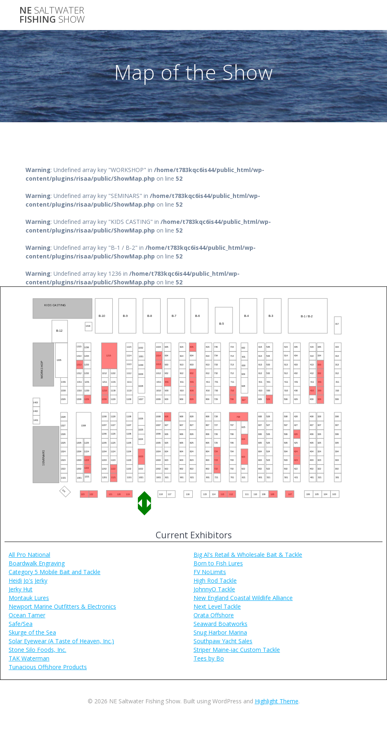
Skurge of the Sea (32, 632)
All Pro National (29, 554)
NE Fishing (52, 15)
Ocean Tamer (27, 615)
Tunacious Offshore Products (48, 667)
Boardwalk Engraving (37, 563)
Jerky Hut (21, 589)
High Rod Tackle (215, 580)
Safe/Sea (21, 624)
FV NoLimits (210, 572)
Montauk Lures (29, 598)
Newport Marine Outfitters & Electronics (62, 606)
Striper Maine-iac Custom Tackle (237, 650)
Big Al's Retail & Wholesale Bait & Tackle (248, 554)
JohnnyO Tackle (214, 589)
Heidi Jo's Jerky (28, 580)
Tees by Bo (209, 658)
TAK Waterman (29, 658)
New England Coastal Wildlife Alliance (243, 598)
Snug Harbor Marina (220, 632)
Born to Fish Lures (218, 563)
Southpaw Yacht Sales (223, 641)
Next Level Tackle (217, 606)
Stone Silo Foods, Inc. (37, 650)
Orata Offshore (214, 615)
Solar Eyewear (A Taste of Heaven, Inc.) (61, 641)
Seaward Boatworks (220, 624)
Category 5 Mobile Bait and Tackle (54, 572)
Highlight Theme (276, 701)
